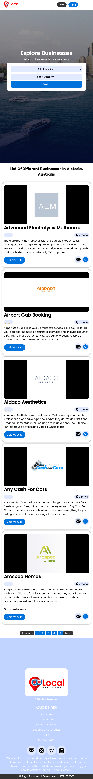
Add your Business (46, 724)
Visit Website (15, 260)
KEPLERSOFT (67, 776)
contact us (46, 719)
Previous (27, 633)
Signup (73, 4)
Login (61, 4)
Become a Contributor (46, 729)
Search (46, 84)
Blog (46, 735)
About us (46, 714)
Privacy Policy (46, 740)
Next (68, 633)
